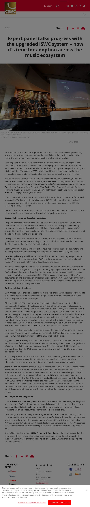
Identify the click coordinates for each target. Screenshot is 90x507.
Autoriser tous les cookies (59, 504)
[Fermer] (87, 492)
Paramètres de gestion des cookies (32, 504)
